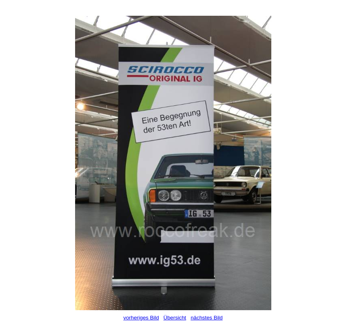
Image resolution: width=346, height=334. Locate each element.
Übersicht (175, 318)
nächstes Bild (206, 318)
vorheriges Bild (141, 318)
